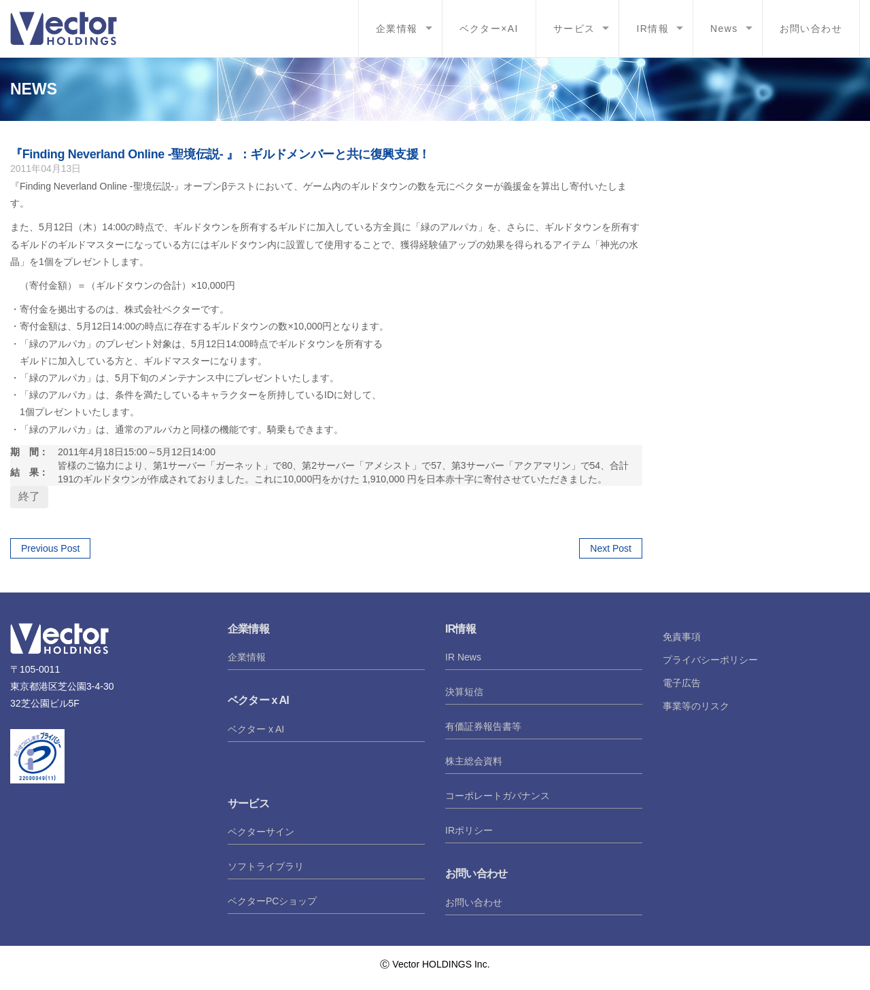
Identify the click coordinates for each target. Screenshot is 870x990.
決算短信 (464, 691)
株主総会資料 (473, 761)
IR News (463, 657)
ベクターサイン (261, 831)
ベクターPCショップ (272, 901)
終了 (29, 496)
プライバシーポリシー (710, 659)
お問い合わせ (811, 28)
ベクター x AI (256, 729)
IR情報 (652, 28)
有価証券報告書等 (483, 726)
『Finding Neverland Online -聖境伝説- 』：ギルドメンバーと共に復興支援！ (220, 154)
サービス (574, 28)
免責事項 (682, 636)
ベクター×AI (489, 28)
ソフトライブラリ (266, 866)
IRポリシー (469, 830)
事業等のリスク (696, 706)
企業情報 (397, 28)
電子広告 (682, 682)
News (724, 28)
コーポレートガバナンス (497, 795)
